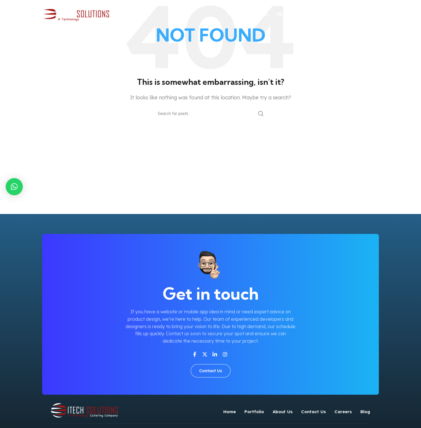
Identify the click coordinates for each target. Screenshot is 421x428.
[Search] (210, 113)
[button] (14, 186)
